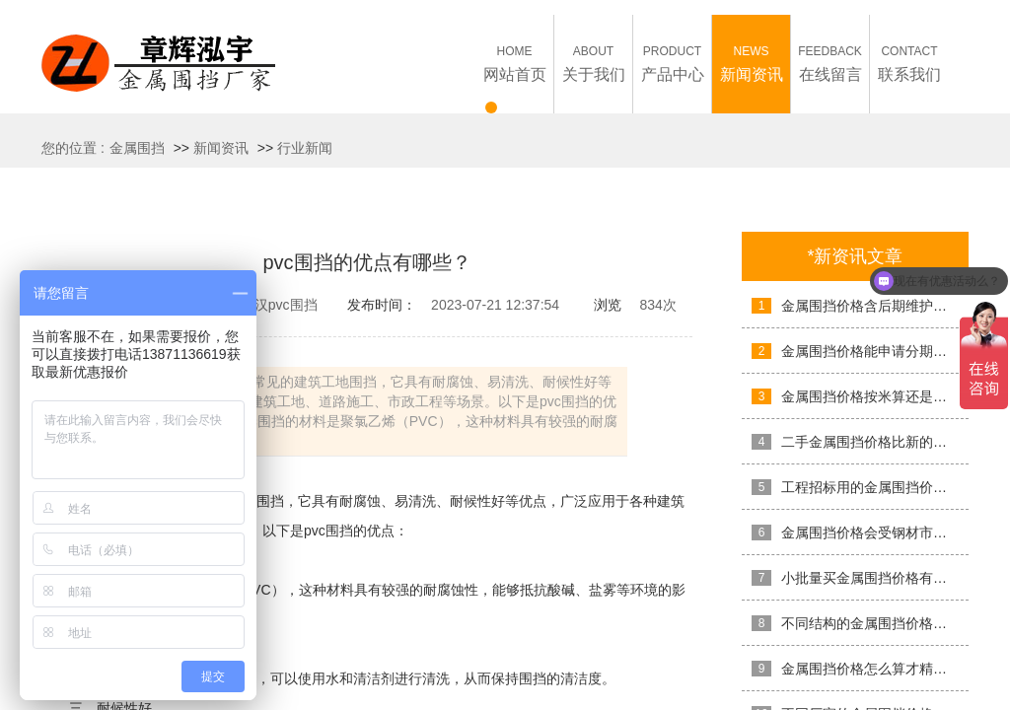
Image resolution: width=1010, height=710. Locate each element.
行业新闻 (304, 148)
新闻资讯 (221, 148)
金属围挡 (137, 148)
